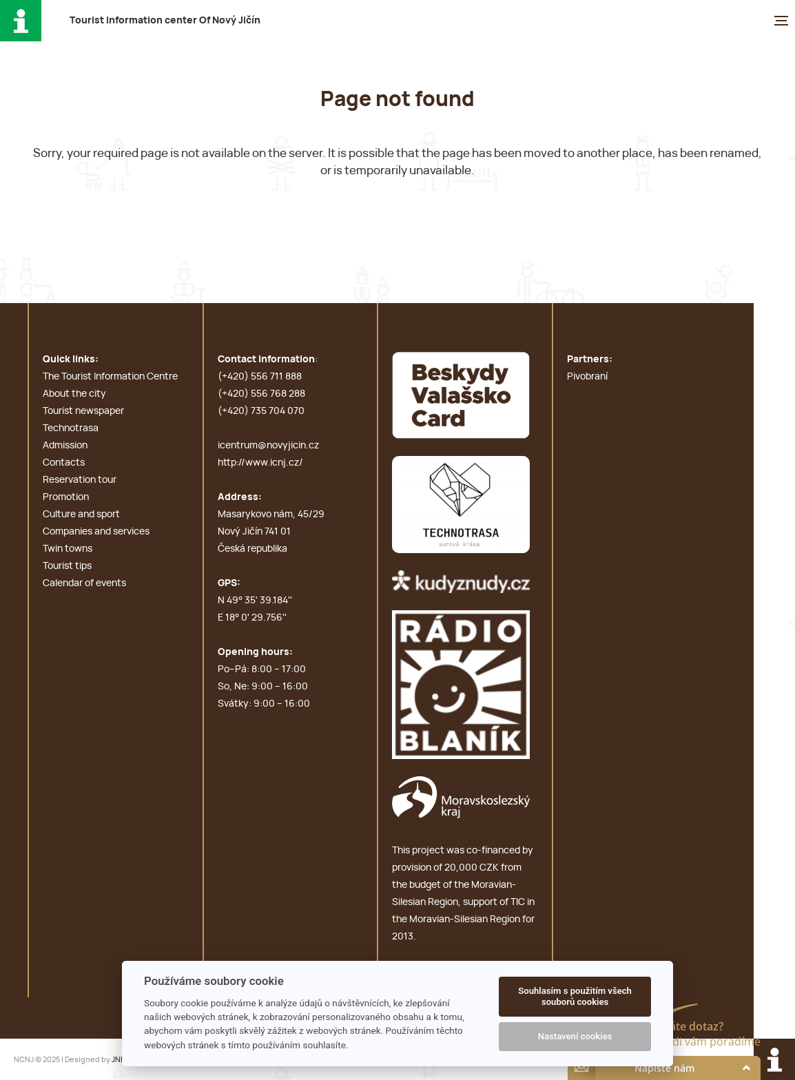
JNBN (121, 1059)
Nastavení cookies (575, 1036)
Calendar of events (84, 583)
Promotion (66, 497)
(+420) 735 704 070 (261, 411)
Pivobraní (587, 377)
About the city (74, 394)
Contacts (64, 463)
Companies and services (96, 532)
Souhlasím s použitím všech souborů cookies (575, 996)
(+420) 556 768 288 (261, 394)
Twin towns (67, 549)
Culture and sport (81, 514)
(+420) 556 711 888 (260, 377)
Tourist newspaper (83, 411)
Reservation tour (79, 480)
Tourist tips (67, 566)
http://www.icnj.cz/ (260, 463)
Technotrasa (71, 428)
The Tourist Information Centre (110, 377)
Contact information (266, 359)
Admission (65, 445)
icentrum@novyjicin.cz (268, 445)
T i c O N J (165, 20)
